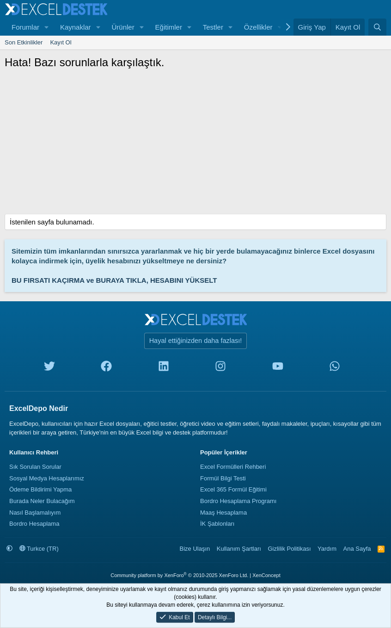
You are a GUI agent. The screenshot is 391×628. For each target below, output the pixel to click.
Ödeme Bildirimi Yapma (40, 489)
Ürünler (122, 27)
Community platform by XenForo (179, 575)
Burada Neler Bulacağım (42, 500)
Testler (213, 27)
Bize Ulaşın (195, 548)
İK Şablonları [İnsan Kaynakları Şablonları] (217, 523)
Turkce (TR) (39, 548)
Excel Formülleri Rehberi (233, 466)
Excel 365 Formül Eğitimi (233, 489)
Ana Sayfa (357, 548)
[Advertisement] (195, 144)
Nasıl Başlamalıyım (35, 512)
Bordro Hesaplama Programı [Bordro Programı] (238, 500)
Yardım (327, 548)
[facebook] (106, 368)
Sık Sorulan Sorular (35, 466)
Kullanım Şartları (239, 548)
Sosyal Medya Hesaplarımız (46, 478)
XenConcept (266, 575)
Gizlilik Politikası (289, 548)
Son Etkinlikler (24, 42)
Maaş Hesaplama (223, 512)
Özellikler (258, 27)
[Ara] (377, 27)
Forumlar (25, 27)
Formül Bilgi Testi (223, 478)
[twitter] (49, 368)
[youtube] (277, 368)
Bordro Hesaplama (34, 523)
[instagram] (220, 368)
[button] (46, 27)
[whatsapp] (334, 368)
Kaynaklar (75, 27)
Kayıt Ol (60, 42)
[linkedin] (163, 368)
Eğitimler (168, 27)
